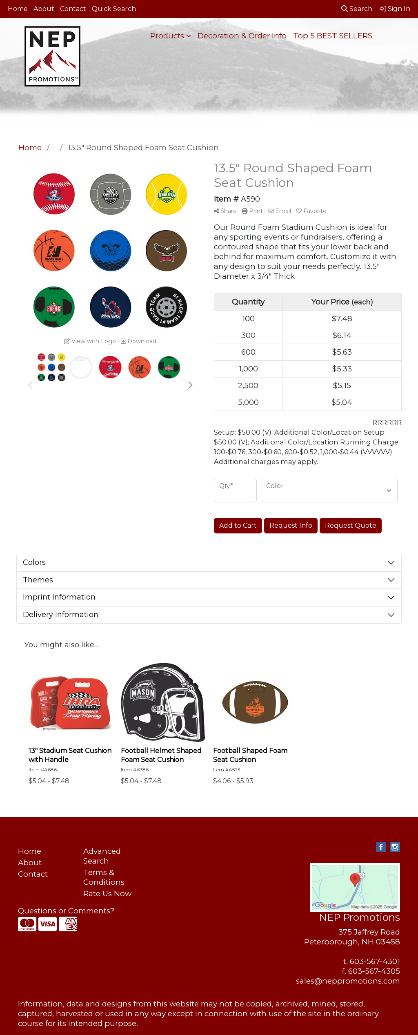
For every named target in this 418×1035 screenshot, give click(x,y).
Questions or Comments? (66, 910)
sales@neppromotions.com (348, 981)
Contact (73, 9)
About (43, 9)
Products (167, 35)
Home (18, 9)
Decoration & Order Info (242, 35)
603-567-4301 (375, 961)
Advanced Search (102, 856)
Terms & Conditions (104, 877)
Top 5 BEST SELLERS (332, 35)
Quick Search (114, 9)
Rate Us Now (107, 893)
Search (356, 9)
